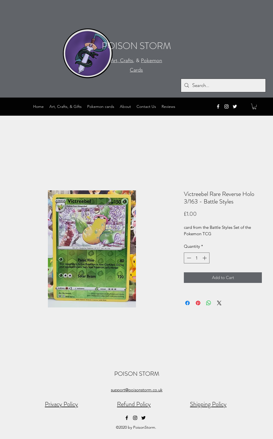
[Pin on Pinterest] (198, 303)
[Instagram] (226, 106)
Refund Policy (134, 404)
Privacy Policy (61, 404)
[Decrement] (188, 258)
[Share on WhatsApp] (208, 303)
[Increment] (205, 258)
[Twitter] (235, 106)
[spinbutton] (196, 258)
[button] (254, 106)
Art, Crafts (122, 60)
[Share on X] (219, 303)
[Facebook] (218, 106)
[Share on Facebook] (187, 303)
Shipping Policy (208, 404)
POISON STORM (136, 46)
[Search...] (223, 85)
